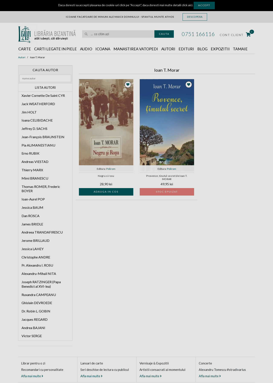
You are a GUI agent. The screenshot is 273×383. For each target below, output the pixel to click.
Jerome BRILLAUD (35, 240)
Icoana (102, 48)
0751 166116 (198, 34)
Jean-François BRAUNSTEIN (43, 137)
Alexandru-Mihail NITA (39, 273)
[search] (118, 34)
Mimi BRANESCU (35, 178)
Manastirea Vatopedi (135, 48)
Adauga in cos (106, 191)
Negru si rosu (106, 175)
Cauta (164, 33)
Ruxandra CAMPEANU (39, 295)
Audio (86, 48)
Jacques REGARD (35, 319)
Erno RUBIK (30, 153)
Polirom (110, 168)
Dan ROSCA (30, 216)
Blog (202, 48)
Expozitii (220, 48)
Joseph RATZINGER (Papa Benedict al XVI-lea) (41, 284)
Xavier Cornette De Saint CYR (43, 95)
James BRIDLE (32, 224)
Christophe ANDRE (36, 257)
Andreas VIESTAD (35, 162)
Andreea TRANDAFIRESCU (42, 232)
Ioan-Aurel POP (33, 199)
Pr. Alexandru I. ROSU (37, 265)
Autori (168, 48)
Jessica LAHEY (33, 249)
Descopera (195, 16)
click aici (187, 5)
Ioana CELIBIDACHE (37, 120)
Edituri (186, 48)
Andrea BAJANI (33, 328)
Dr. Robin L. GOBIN (36, 311)
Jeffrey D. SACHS (34, 128)
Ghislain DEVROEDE (37, 303)
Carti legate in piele (55, 48)
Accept (204, 5)
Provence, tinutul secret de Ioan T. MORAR (166, 177)
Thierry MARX (32, 170)
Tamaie (240, 48)
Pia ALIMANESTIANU (38, 145)
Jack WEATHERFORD (38, 104)
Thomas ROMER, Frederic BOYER (41, 188)
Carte (24, 48)
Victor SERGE (32, 336)
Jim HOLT (29, 112)
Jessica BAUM (32, 207)
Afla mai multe (32, 376)
